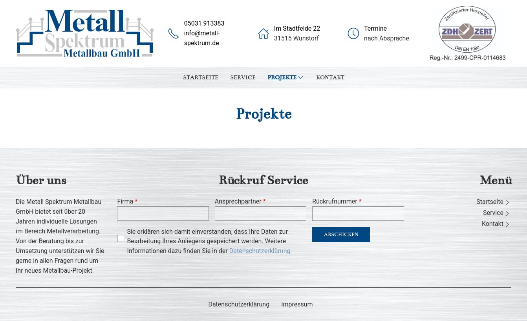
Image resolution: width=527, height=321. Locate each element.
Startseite (200, 77)
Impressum (297, 304)
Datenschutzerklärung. (260, 251)
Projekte (285, 77)
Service (243, 77)
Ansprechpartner (240, 201)
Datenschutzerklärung (238, 304)
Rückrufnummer (336, 201)
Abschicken (341, 234)
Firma (127, 201)
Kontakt (330, 77)
